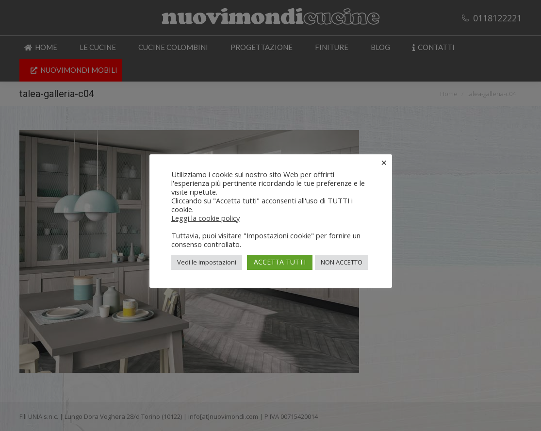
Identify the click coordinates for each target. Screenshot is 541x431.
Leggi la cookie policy (205, 218)
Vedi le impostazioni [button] (206, 262)
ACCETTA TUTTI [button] (280, 261)
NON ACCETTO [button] (341, 262)
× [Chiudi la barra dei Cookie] (384, 162)
